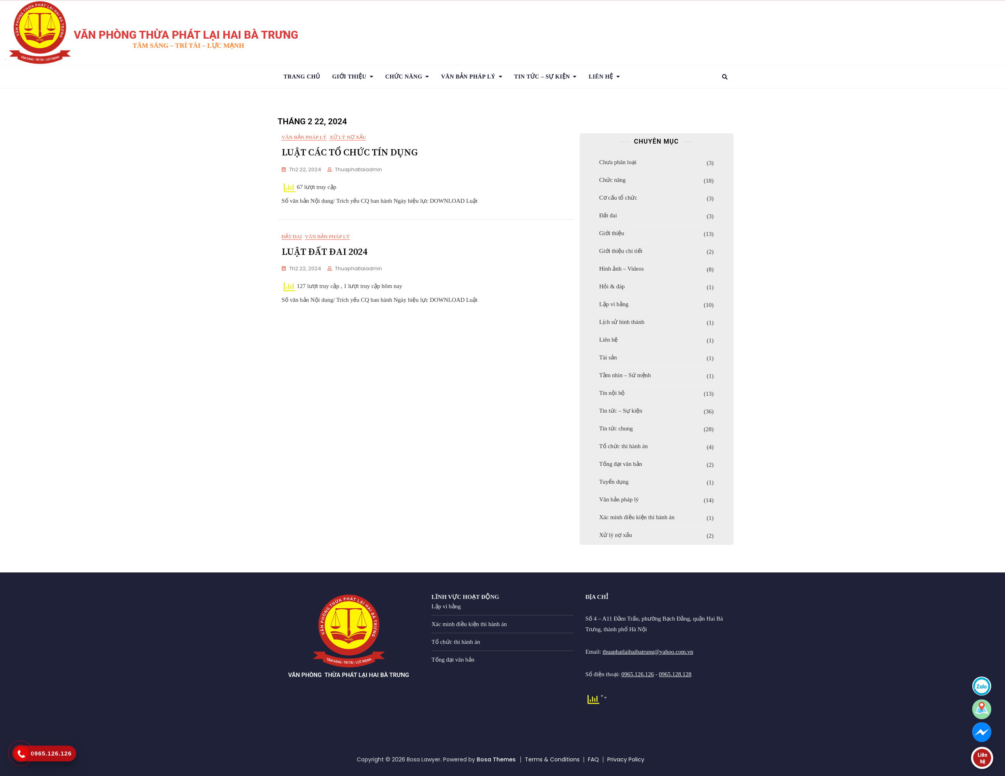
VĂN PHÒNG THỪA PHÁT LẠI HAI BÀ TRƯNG (186, 34)
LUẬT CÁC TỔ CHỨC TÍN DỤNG (350, 153)
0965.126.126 (637, 674)
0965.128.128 (675, 674)
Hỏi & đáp (612, 286)
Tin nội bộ (612, 393)
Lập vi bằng (614, 304)
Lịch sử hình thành (621, 322)
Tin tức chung (616, 428)
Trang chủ (302, 76)
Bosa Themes (496, 759)
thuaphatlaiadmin (358, 169)
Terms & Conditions (552, 759)
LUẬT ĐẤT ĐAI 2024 (324, 258)
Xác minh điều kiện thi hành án (637, 517)
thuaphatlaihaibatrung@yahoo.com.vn (648, 652)
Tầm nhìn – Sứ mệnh (625, 375)
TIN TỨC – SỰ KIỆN (542, 76)
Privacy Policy (625, 759)
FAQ (593, 759)
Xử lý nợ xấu (347, 137)
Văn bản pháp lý (304, 137)
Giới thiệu (349, 76)
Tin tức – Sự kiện (620, 411)
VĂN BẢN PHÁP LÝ (468, 76)
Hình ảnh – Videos (621, 269)
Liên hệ (601, 76)
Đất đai (292, 242)
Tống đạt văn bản (620, 464)
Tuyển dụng (614, 482)
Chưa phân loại (618, 162)
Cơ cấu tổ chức (618, 197)
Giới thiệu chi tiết (621, 251)
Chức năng (403, 76)
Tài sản (608, 357)
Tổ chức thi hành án (623, 446)
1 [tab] (6, 60)
